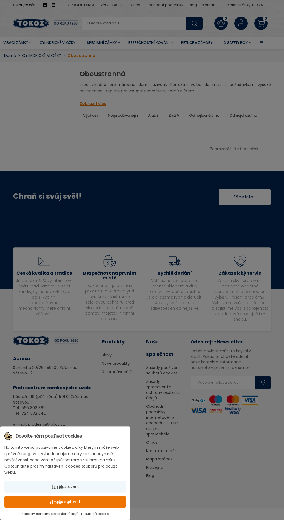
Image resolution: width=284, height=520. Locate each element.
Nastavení (65, 486)
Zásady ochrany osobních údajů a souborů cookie (65, 513)
